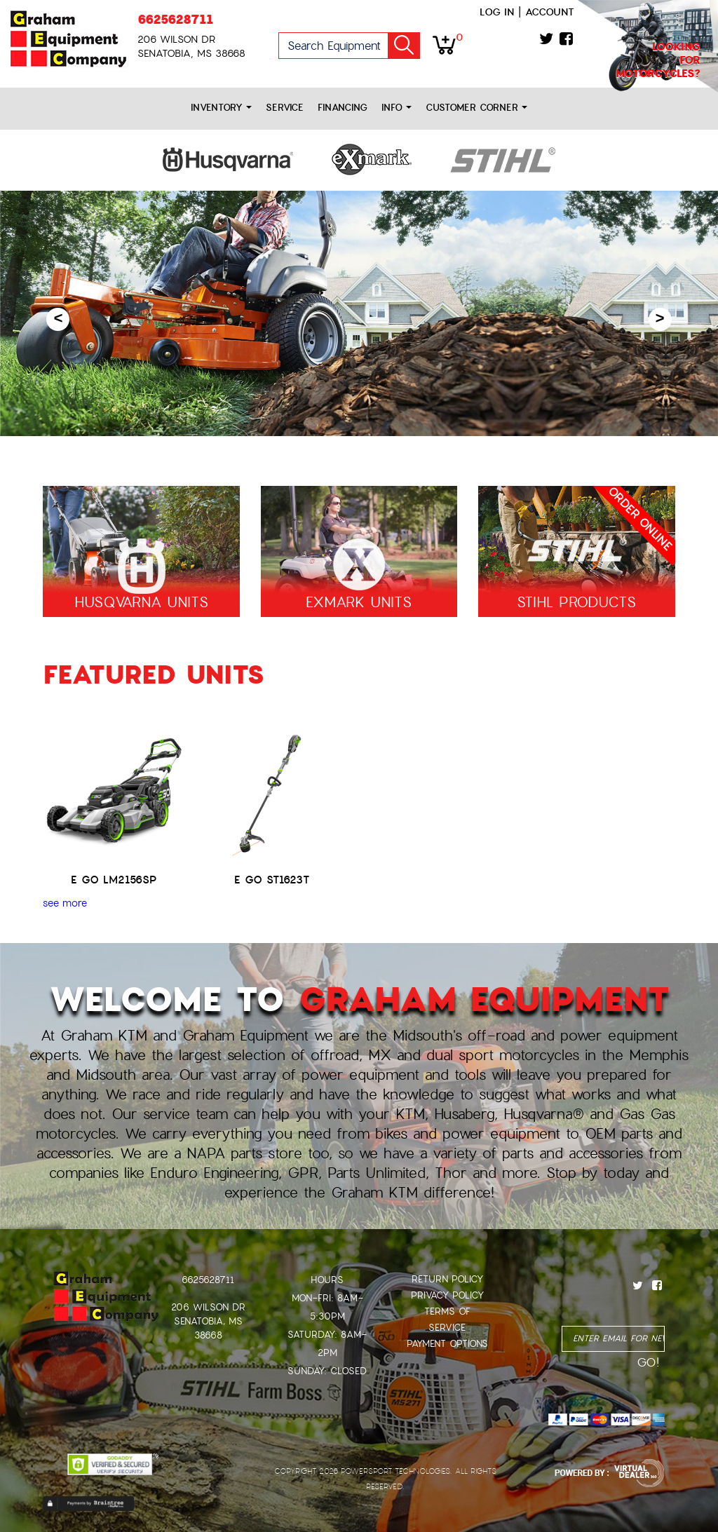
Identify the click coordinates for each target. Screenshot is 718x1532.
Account (549, 12)
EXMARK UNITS (359, 602)
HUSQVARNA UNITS (141, 602)
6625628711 (175, 19)
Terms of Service (447, 1320)
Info (396, 108)
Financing (342, 108)
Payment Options (447, 1344)
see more (65, 903)
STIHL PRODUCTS (576, 602)
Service (285, 108)
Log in (497, 12)
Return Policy (447, 1279)
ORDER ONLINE (639, 519)
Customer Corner (476, 108)
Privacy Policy (447, 1295)
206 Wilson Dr (208, 1307)
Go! (404, 45)
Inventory (221, 108)
